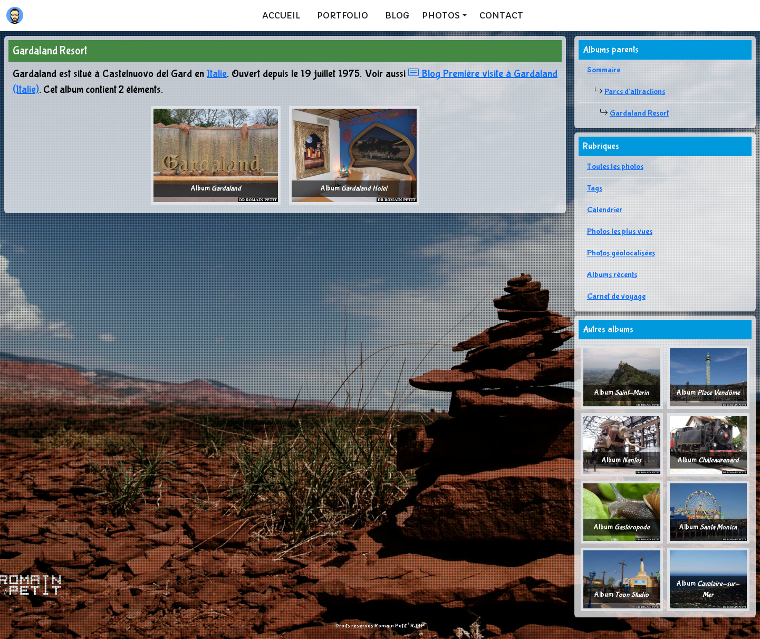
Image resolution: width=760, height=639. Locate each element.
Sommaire (603, 70)
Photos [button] (441, 15)
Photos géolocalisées (621, 253)
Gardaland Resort (639, 113)
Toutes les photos (615, 166)
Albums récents (612, 275)
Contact (501, 15)
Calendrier (604, 210)
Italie (217, 74)
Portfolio (342, 15)
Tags (594, 188)
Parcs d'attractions (634, 92)
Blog (397, 15)
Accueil (281, 15)
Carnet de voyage (616, 296)
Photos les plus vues (619, 231)
